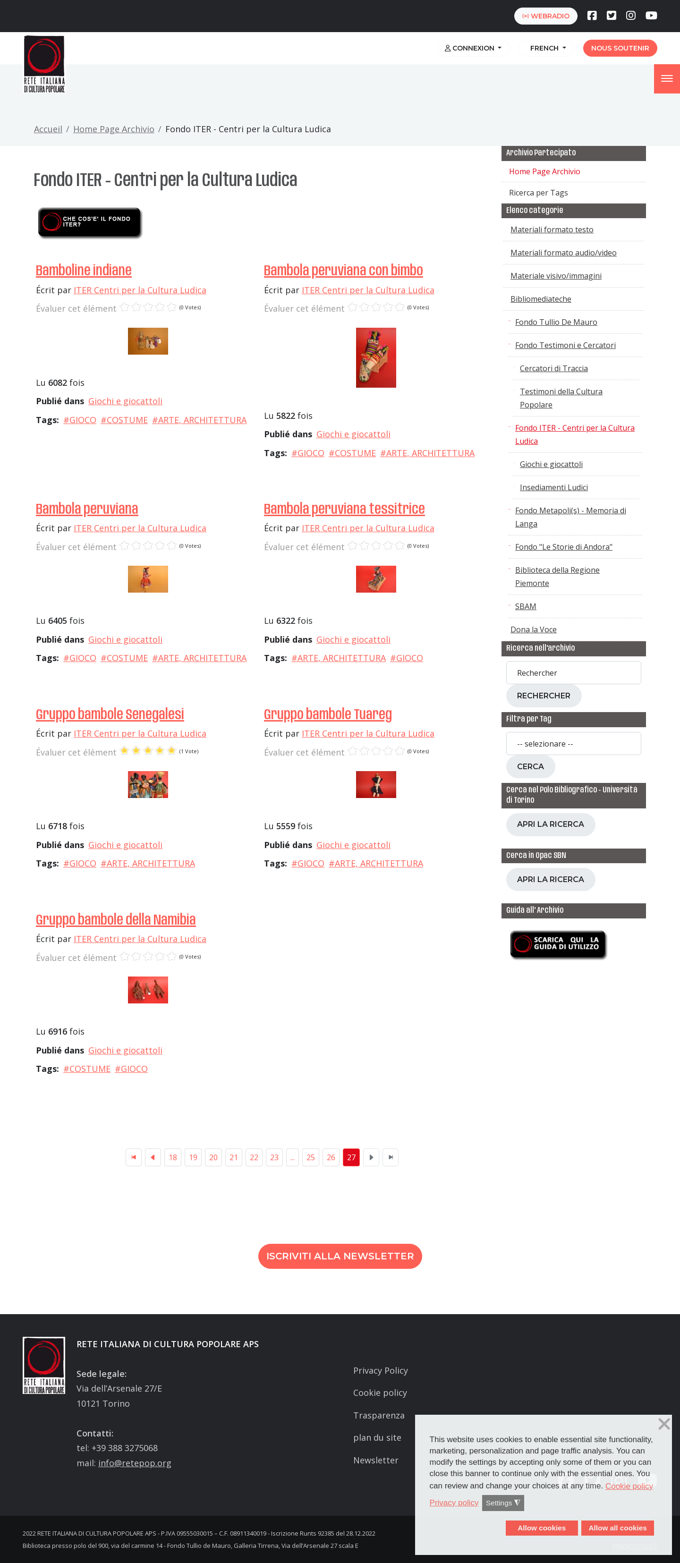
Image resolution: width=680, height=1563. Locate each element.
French (544, 48)
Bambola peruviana (87, 510)
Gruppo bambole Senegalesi (110, 715)
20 (213, 1157)
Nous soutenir (620, 48)
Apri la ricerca (550, 824)
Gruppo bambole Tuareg (328, 715)
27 (351, 1157)
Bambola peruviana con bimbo (343, 271)
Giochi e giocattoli (125, 401)
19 (193, 1157)
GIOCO (82, 419)
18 (173, 1157)
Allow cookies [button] (542, 1528)
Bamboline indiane (84, 271)
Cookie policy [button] (629, 1486)
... (292, 1157)
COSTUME (127, 419)
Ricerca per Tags (538, 192)
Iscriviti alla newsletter (340, 1256)
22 (254, 1157)
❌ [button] (664, 1424)
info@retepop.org (134, 1463)
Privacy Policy (380, 1370)
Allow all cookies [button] (617, 1528)
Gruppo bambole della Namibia (116, 920)
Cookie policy (380, 1392)
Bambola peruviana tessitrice (344, 510)
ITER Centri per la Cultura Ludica (140, 290)
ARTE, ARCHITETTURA (202, 419)
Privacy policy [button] (454, 1502)
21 (234, 1157)
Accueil (48, 129)
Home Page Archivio (113, 129)
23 (274, 1157)
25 (310, 1157)
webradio (546, 16)
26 (331, 1157)
